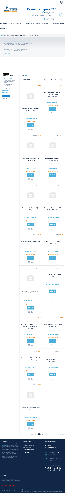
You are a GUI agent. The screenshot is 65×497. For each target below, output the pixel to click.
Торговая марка (27, 449)
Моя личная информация (52, 449)
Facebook (50, 472)
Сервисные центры (58, 23)
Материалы (26, 454)
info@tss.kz (50, 14)
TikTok (48, 470)
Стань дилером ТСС (42, 9)
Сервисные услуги (47, 23)
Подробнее (7, 53)
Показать (50, 81)
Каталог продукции (13, 23)
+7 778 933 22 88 (49, 12)
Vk (58, 472)
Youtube (57, 470)
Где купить (38, 23)
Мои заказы (48, 446)
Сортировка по (27, 81)
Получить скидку (30, 123)
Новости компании (28, 451)
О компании (3, 23)
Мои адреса (48, 447)
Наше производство (29, 447)
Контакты (3, 28)
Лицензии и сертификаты (30, 453)
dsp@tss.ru (51, 15)
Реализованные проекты (27, 23)
